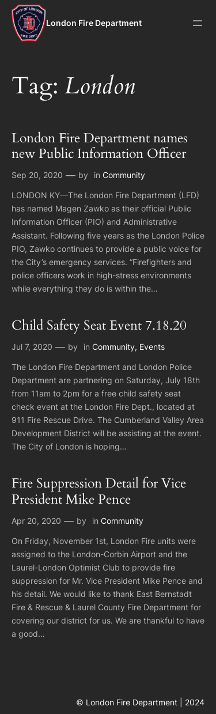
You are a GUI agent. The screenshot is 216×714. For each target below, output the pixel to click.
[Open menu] (197, 23)
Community (124, 175)
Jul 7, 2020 (32, 347)
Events (152, 347)
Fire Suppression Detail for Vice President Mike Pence (99, 491)
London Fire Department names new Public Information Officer (100, 146)
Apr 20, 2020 (36, 521)
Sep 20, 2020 (37, 175)
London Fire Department (94, 23)
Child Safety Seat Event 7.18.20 (99, 326)
